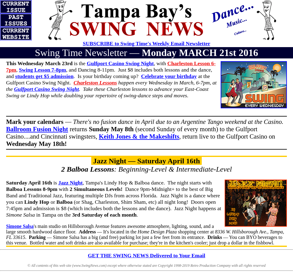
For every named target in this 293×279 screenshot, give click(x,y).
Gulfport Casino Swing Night (46, 89)
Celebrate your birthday (169, 76)
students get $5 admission (44, 76)
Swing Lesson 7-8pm (42, 70)
